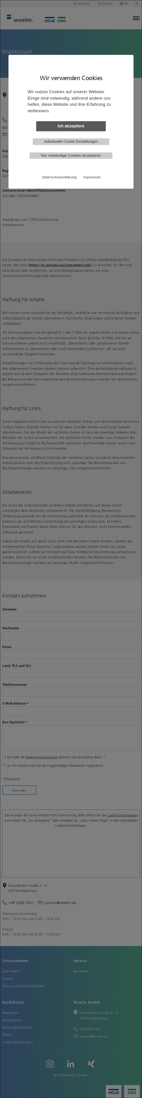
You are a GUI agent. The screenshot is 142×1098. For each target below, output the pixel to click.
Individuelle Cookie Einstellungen (71, 141)
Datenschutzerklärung (59, 177)
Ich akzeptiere (71, 126)
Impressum (92, 177)
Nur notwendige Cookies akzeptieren (71, 155)
